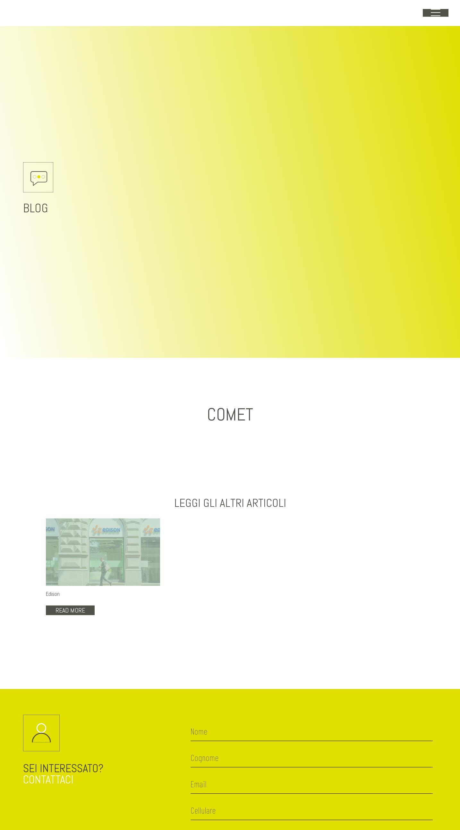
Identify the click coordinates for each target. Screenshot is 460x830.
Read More (70, 610)
